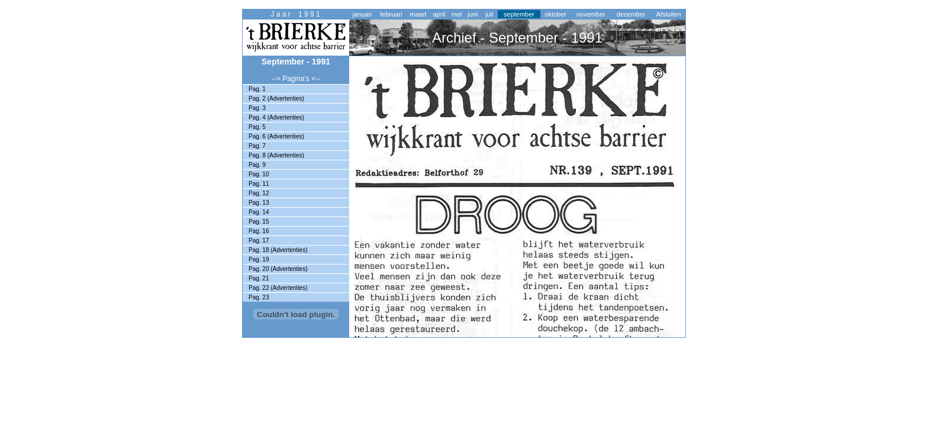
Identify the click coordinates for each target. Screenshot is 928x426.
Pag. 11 (259, 183)
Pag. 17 (259, 240)
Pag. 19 (259, 259)
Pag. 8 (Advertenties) (276, 155)
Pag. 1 (257, 89)
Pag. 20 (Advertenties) (278, 269)
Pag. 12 (259, 193)
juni (473, 14)
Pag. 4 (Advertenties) (276, 117)
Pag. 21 (259, 278)
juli (489, 14)
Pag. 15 (259, 221)
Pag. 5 (257, 127)
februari (391, 14)
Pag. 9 (257, 165)
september (519, 14)
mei (457, 14)
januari (362, 14)
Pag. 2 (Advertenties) (276, 98)
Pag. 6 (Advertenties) (276, 136)
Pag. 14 (259, 212)
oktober (555, 14)
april (439, 14)
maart (418, 14)
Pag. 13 (259, 202)
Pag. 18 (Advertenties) (278, 250)
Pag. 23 (259, 297)
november (590, 14)
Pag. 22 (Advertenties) (278, 288)
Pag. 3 (257, 108)
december (631, 14)
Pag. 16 (259, 231)
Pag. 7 (257, 146)
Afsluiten (668, 14)
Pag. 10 (259, 174)
